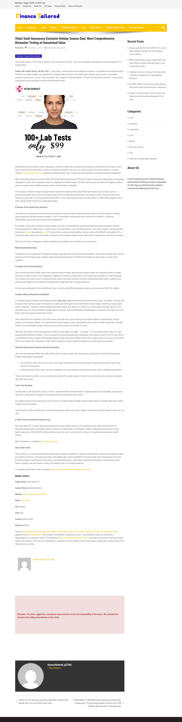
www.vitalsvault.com (49, 441)
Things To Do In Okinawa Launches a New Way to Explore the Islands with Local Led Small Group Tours (43, 701)
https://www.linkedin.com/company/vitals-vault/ (71, 469)
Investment (133, 129)
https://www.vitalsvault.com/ (35, 494)
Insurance (30, 28)
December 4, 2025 (35, 48)
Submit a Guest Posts (108, 28)
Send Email (25, 500)
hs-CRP (46, 232)
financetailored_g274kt (56, 48)
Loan (41, 28)
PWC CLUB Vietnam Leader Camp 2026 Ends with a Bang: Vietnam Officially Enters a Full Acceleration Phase (147, 63)
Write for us (89, 28)
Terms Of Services (75, 6)
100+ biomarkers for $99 (32, 173)
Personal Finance (65, 28)
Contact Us (27, 6)
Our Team (48, 6)
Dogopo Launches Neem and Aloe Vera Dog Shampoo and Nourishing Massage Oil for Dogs (147, 96)
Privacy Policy (60, 6)
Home (17, 6)
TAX (78, 28)
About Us (37, 6)
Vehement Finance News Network (28, 56)
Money (50, 28)
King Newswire (35, 535)
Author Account (129, 28)
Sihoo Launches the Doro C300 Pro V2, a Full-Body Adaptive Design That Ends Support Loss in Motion (147, 51)
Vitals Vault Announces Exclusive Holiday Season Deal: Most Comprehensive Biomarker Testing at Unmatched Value (70, 532)
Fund (20, 28)
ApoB (28, 232)
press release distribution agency (75, 538)
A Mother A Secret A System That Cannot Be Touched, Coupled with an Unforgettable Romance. (147, 75)
